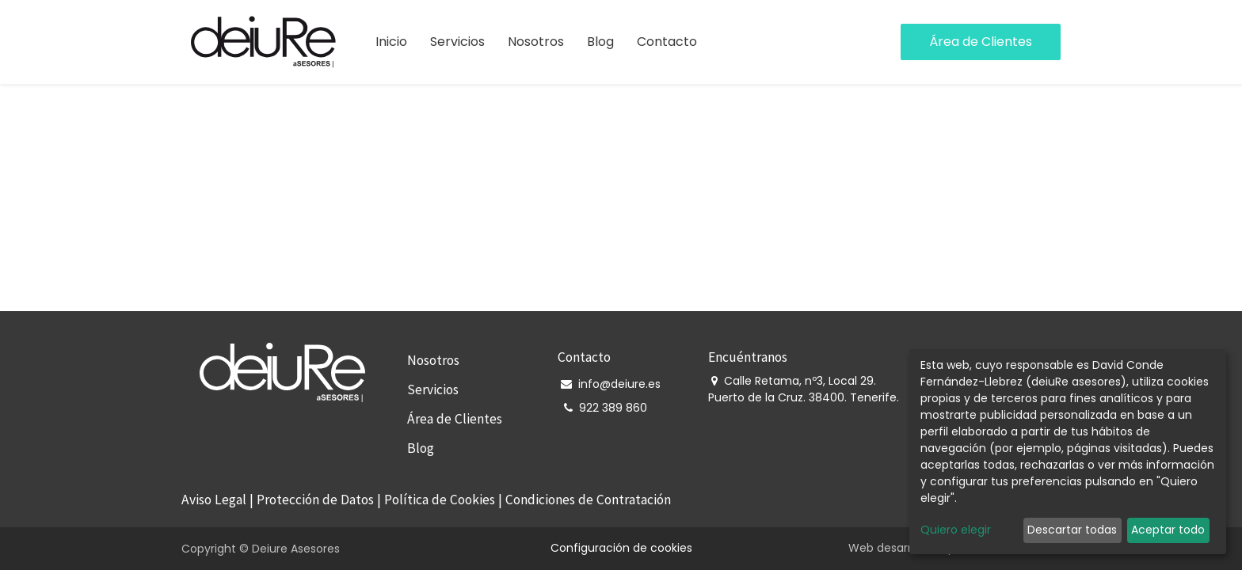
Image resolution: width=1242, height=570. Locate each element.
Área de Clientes (980, 41)
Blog (420, 448)
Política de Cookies (439, 499)
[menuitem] (391, 42)
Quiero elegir (955, 530)
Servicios (433, 389)
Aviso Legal (213, 499)
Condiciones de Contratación (588, 499)
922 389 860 (613, 408)
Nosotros (433, 360)
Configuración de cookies (621, 548)
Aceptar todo (1168, 530)
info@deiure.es (619, 384)
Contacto (584, 357)
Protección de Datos (315, 499)
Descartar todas (1072, 530)
